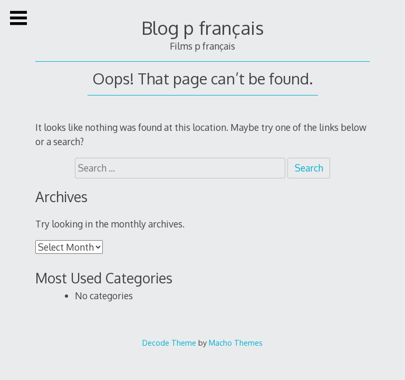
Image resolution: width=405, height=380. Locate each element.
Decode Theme (169, 342)
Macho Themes (236, 342)
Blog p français (202, 27)
